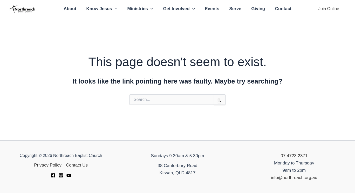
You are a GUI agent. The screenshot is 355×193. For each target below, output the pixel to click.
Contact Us (77, 165)
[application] (117, 9)
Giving (255, 8)
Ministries (142, 9)
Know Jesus (104, 9)
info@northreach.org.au (294, 177)
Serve (234, 8)
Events (211, 8)
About (74, 8)
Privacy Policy (48, 165)
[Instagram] (61, 175)
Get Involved (179, 9)
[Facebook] (53, 175)
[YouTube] (68, 175)
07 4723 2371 (294, 155)
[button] (329, 9)
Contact (279, 8)
